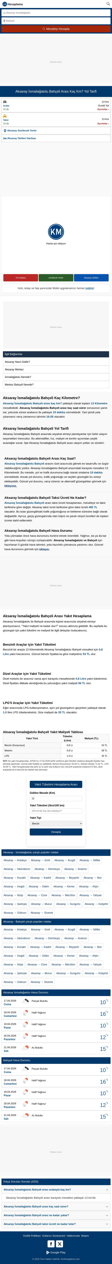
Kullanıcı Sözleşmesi (53, 1235)
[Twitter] (59, 1243)
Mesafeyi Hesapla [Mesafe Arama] (56, 28)
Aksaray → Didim (39, 886)
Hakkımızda (73, 1235)
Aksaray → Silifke (89, 860)
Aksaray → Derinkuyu (47, 869)
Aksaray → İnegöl (14, 886)
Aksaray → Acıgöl (64, 860)
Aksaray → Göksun (15, 912)
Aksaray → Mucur (41, 904)
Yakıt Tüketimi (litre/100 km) (47, 805)
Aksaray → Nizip (13, 895)
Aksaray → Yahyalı (90, 895)
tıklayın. (44, 549)
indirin (90, 288)
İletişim (85, 1235)
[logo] (13, 4)
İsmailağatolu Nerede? (18, 377)
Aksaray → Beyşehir (67, 877)
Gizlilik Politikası (32, 1235)
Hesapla (56, 832)
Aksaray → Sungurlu (68, 904)
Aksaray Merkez (14, 369)
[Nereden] (56, 12)
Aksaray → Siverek (42, 912)
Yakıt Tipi (35, 817)
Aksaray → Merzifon (63, 895)
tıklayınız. (10, 485)
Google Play (56, 1252)
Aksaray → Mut (93, 877)
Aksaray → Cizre (37, 895)
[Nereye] (56, 20)
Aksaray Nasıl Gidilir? (17, 361)
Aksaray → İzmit (40, 860)
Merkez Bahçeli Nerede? (19, 384)
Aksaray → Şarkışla (15, 904)
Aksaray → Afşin (88, 886)
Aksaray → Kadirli (40, 877)
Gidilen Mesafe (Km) (42, 792)
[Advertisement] (56, 56)
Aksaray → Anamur (75, 869)
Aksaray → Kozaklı (15, 877)
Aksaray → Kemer (64, 886)
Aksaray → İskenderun (17, 869)
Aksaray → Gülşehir (96, 904)
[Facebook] (51, 1243)
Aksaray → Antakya (15, 860)
